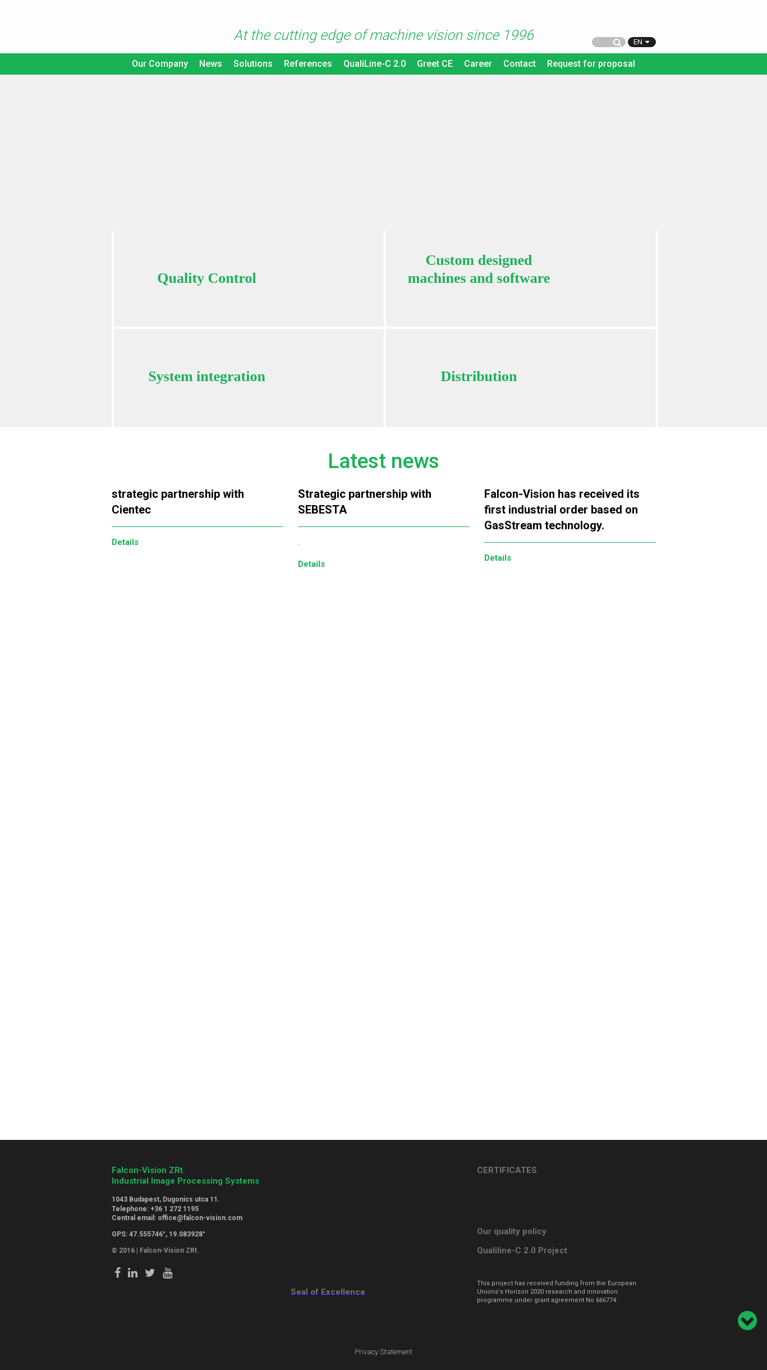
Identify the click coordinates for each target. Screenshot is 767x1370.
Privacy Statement (383, 1352)
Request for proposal (591, 63)
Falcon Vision (134, 27)
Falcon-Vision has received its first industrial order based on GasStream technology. (562, 509)
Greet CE (435, 63)
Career (478, 63)
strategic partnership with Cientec (178, 501)
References (308, 63)
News (210, 63)
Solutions (253, 63)
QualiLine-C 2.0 (374, 63)
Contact (519, 63)
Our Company (160, 63)
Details (125, 542)
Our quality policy (511, 1231)
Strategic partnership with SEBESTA (364, 501)
